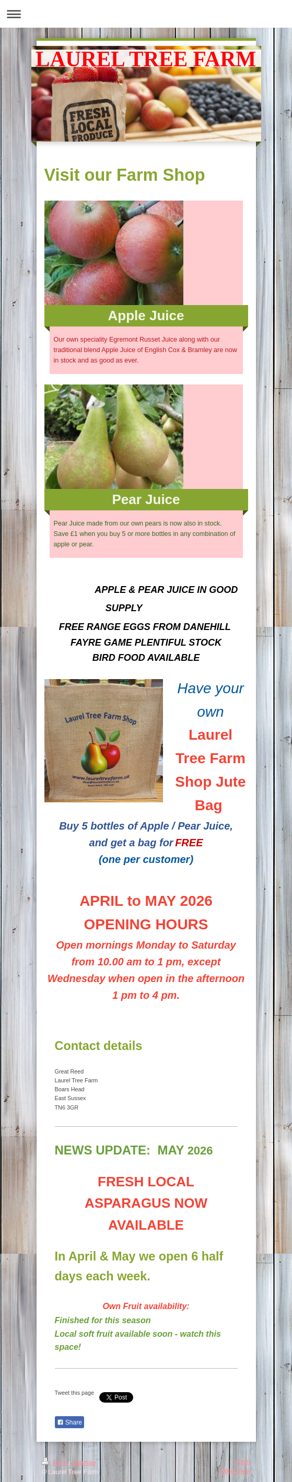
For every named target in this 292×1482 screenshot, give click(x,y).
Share (69, 1422)
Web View (235, 1471)
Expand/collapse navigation (146, 14)
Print (55, 1462)
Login (243, 1461)
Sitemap (84, 1462)
